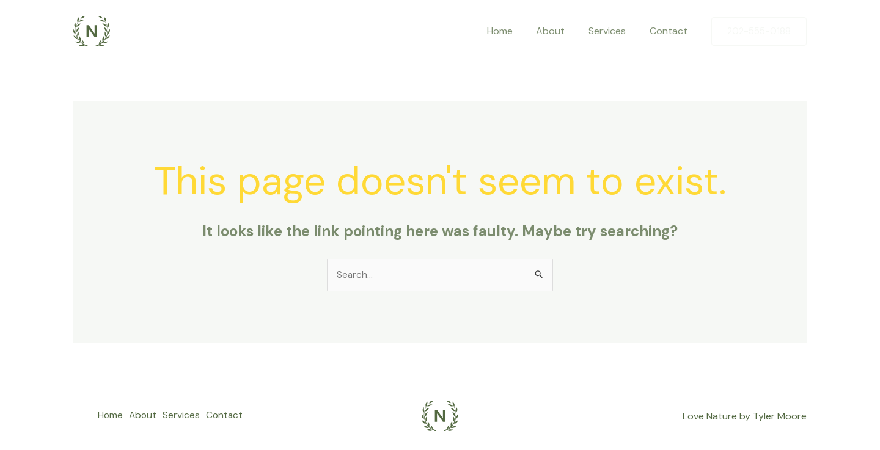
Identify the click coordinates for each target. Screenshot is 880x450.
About (560, 30)
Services (613, 30)
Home (514, 30)
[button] (759, 31)
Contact (670, 30)
